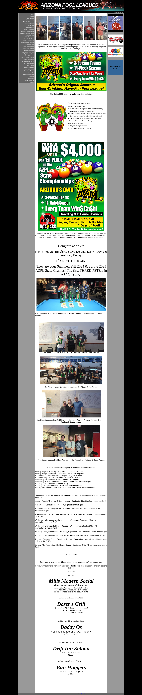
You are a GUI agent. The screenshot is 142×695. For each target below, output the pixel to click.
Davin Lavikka (83, 693)
